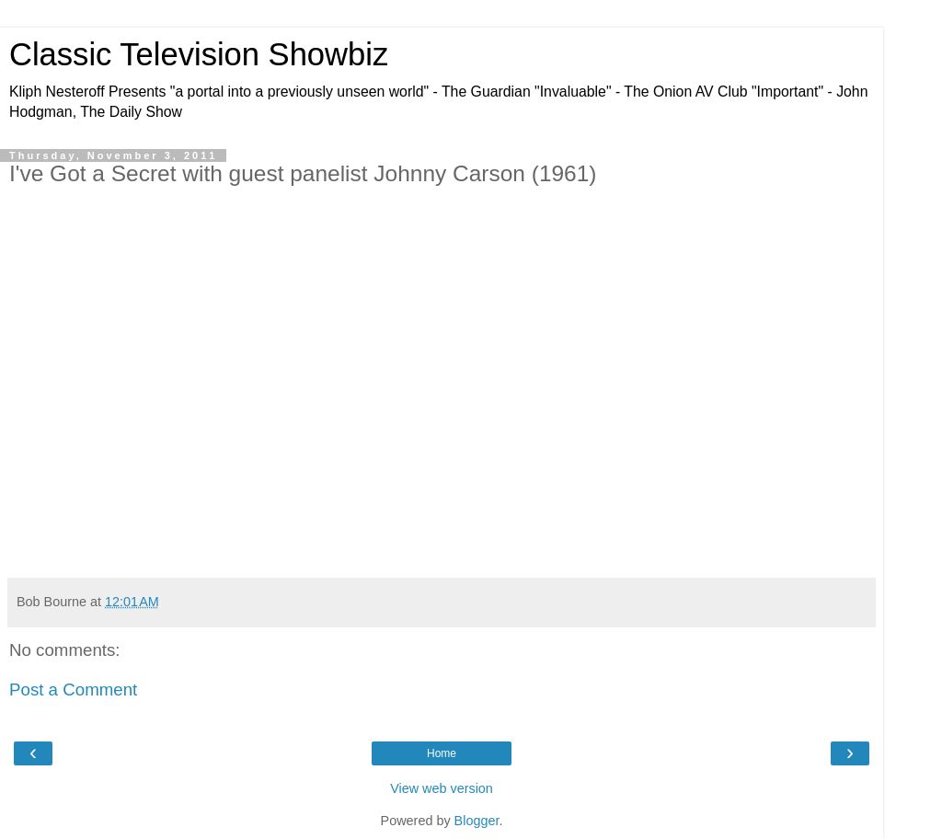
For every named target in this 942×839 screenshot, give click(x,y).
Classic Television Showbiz (198, 54)
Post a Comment (73, 689)
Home (441, 753)
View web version (441, 788)
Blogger (477, 820)
